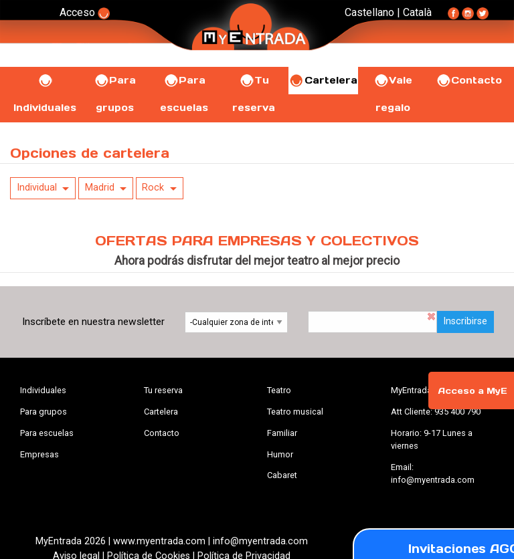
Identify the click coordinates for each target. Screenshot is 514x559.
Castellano (369, 12)
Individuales (43, 390)
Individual (37, 187)
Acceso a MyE (472, 391)
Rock (153, 187)
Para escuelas (47, 433)
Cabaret (282, 475)
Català (417, 12)
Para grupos (43, 412)
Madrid (99, 187)
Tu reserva (163, 390)
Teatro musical (295, 412)
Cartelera (323, 80)
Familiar (282, 433)
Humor (280, 454)
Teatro (279, 390)
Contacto (469, 80)
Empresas (39, 454)
